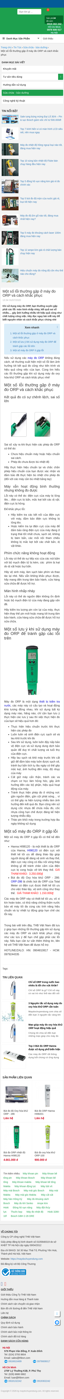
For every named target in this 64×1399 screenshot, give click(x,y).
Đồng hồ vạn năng (22, 1207)
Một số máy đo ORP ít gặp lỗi (28, 350)
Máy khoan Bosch (25, 1177)
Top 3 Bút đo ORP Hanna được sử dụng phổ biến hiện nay (44, 1048)
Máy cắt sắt (47, 1194)
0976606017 (41, 1361)
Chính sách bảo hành (12, 1327)
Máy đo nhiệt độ (34, 1211)
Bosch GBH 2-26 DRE (22, 1216)
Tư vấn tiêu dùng (12, 76)
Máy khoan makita (21, 1182)
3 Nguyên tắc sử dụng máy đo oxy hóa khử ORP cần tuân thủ (45, 1005)
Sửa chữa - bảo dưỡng (35, 47)
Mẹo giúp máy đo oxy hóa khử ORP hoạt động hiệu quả (45, 1026)
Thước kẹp (16, 1211)
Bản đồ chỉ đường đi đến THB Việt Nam (22, 1308)
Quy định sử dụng (10, 1322)
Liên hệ (5, 1313)
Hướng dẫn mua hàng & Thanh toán (20, 1299)
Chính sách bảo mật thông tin (16, 1332)
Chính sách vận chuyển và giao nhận (20, 1303)
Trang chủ (6, 47)
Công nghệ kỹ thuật (14, 100)
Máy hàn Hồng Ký (12, 1199)
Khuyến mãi (9, 68)
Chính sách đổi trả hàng (13, 1336)
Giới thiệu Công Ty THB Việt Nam (18, 1294)
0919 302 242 (54, 25)
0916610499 (13, 1361)
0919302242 (41, 1381)
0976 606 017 (54, 31)
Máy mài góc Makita (25, 1194)
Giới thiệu (48, 38)
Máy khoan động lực (25, 1186)
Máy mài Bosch (11, 1190)
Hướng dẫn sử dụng (14, 84)
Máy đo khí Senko (23, 1203)
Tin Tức (17, 47)
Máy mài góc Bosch (34, 1190)
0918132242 (13, 1381)
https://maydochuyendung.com (27, 1258)
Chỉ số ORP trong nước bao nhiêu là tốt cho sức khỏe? (43, 984)
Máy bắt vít (46, 1186)
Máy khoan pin (30, 1173)
